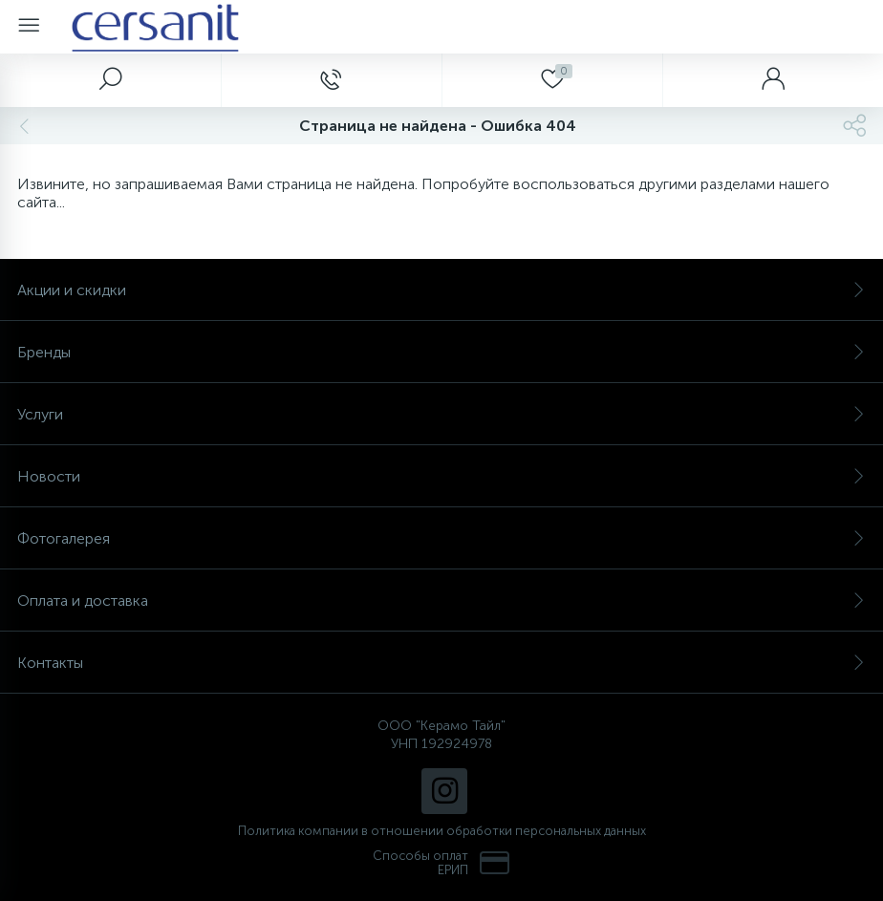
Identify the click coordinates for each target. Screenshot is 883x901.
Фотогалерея (441, 538)
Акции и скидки (441, 290)
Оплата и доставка (441, 600)
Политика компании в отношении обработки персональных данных (442, 831)
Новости (441, 476)
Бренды (441, 352)
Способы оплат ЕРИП (441, 862)
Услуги (441, 414)
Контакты (441, 663)
